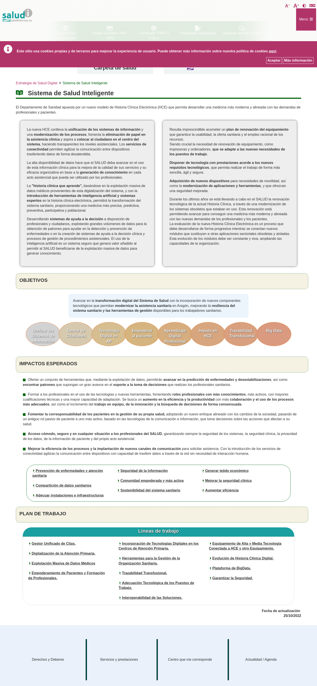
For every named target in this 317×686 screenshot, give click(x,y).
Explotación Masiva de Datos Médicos (63, 563)
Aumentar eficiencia (222, 490)
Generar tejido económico (227, 471)
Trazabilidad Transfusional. (144, 573)
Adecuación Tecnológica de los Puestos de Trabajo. (156, 585)
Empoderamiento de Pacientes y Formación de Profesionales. (66, 575)
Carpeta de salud (115, 68)
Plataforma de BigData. (231, 568)
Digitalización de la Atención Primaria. (63, 553)
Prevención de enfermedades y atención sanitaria (67, 473)
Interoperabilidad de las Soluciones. (152, 598)
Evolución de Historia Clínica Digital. (242, 558)
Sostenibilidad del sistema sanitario (150, 490)
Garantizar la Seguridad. (232, 578)
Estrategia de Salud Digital (36, 83)
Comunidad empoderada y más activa (152, 480)
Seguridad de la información (144, 471)
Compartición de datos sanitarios (63, 485)
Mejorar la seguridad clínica (228, 480)
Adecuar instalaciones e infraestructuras (70, 495)
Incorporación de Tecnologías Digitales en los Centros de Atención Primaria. (159, 546)
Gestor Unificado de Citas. (54, 543)
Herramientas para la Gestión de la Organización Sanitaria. (149, 560)
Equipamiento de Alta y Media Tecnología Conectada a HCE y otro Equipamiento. (245, 546)
